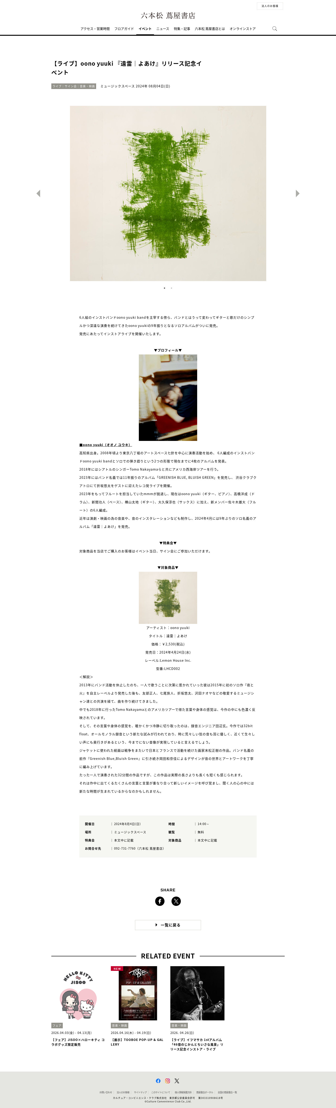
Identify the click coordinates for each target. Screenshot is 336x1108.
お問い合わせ (105, 1092)
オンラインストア (243, 28)
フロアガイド (124, 28)
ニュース (162, 28)
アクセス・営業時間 (95, 28)
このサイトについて (160, 1092)
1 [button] (164, 288)
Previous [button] (36, 193)
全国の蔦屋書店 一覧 (227, 1092)
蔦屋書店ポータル (204, 1092)
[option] (168, 193)
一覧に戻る (171, 925)
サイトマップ (140, 1092)
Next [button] (299, 193)
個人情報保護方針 (183, 1092)
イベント (145, 28)
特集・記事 (182, 28)
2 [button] (171, 288)
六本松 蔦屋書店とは (210, 28)
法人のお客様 (270, 6)
